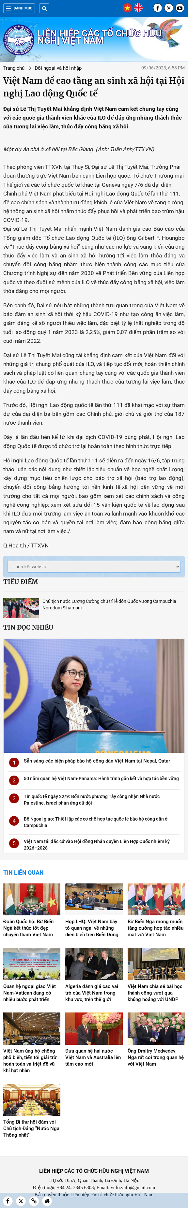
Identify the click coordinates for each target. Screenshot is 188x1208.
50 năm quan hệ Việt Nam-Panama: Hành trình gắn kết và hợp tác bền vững (101, 778)
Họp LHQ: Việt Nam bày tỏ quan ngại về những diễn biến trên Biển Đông (91, 928)
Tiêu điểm (20, 582)
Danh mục (19, 8)
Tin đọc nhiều (28, 627)
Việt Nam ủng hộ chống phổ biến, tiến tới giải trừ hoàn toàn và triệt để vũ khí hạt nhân (29, 1060)
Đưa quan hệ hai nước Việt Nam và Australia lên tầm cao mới (93, 1057)
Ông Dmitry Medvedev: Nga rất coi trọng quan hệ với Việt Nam (156, 1057)
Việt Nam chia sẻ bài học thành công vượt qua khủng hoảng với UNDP (155, 992)
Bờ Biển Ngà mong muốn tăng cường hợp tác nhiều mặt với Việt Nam (155, 928)
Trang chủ (13, 68)
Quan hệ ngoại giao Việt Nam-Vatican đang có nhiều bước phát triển (29, 992)
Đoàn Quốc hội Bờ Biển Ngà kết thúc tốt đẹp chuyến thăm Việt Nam (28, 928)
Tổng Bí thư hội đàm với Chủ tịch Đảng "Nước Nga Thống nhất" (31, 1128)
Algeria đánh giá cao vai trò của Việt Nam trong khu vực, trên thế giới (91, 992)
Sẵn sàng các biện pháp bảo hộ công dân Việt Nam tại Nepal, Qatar (97, 761)
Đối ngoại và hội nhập (58, 68)
